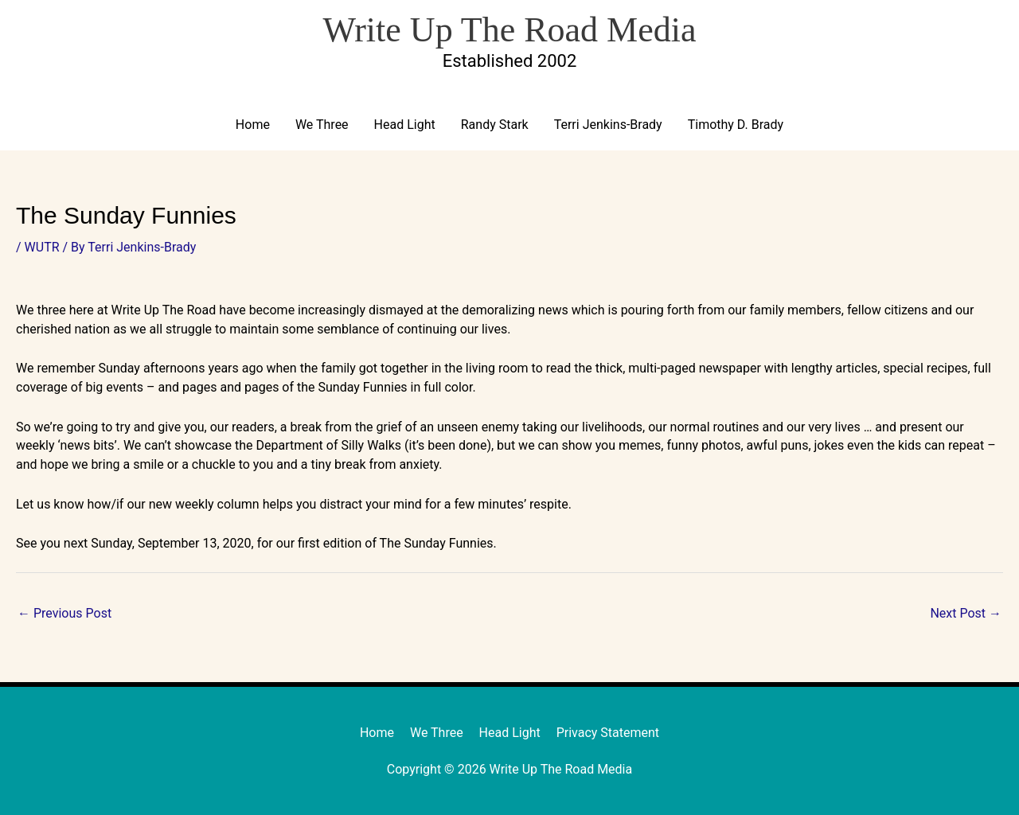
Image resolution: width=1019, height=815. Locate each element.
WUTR (42, 247)
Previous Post (64, 613)
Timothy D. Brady (735, 124)
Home (253, 124)
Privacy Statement (607, 732)
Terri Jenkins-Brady (608, 124)
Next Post (965, 613)
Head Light (404, 124)
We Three (322, 124)
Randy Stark (495, 124)
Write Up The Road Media (509, 29)
